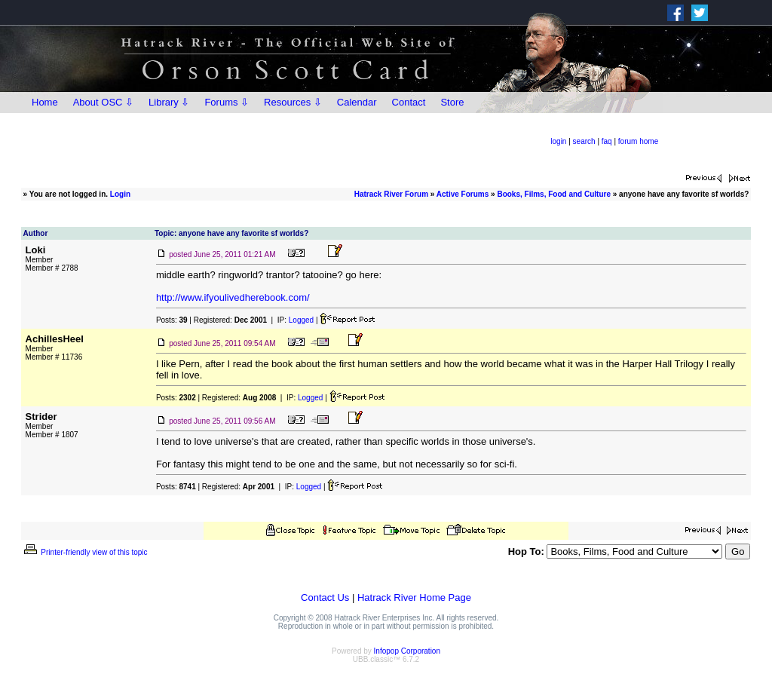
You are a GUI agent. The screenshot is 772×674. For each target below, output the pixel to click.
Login (120, 194)
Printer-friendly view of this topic (85, 552)
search (584, 141)
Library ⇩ (169, 102)
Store (452, 102)
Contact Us (325, 597)
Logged (301, 320)
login (558, 141)
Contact (409, 102)
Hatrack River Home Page (414, 597)
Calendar (357, 102)
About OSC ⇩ (103, 102)
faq (607, 141)
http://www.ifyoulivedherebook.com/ (233, 297)
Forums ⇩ (226, 102)
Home (45, 102)
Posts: (172, 320)
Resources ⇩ (293, 102)
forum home (638, 141)
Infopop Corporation (407, 651)
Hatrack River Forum (391, 194)
